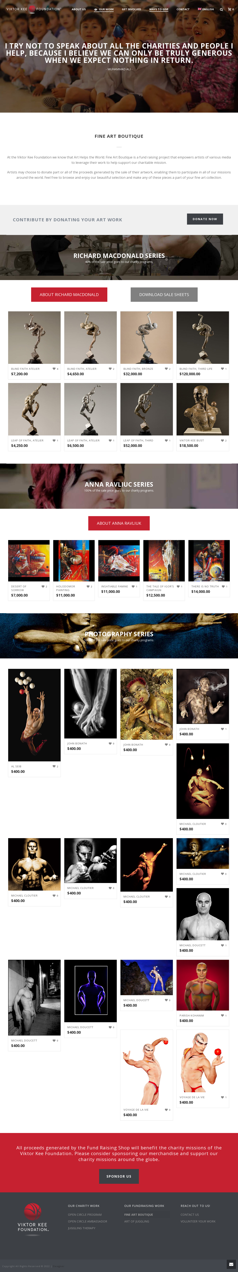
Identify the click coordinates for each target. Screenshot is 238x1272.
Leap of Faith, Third (138, 440)
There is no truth (205, 586)
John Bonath (77, 743)
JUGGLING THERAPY (81, 1228)
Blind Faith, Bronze (138, 369)
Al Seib (16, 766)
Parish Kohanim (192, 1015)
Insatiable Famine (114, 586)
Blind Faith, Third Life (196, 369)
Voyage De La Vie (136, 1109)
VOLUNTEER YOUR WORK (198, 1221)
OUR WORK (104, 9)
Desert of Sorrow (18, 588)
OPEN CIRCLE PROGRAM (85, 1215)
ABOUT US (79, 9)
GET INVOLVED (131, 9)
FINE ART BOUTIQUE (138, 1215)
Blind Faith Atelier (25, 369)
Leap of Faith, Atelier (27, 440)
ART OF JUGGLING (136, 1221)
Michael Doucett (193, 945)
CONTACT (183, 9)
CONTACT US (190, 1215)
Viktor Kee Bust (192, 440)
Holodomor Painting (65, 588)
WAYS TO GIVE (158, 9)
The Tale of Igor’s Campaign (160, 588)
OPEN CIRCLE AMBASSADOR (87, 1221)
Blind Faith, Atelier (82, 369)
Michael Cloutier (193, 824)
